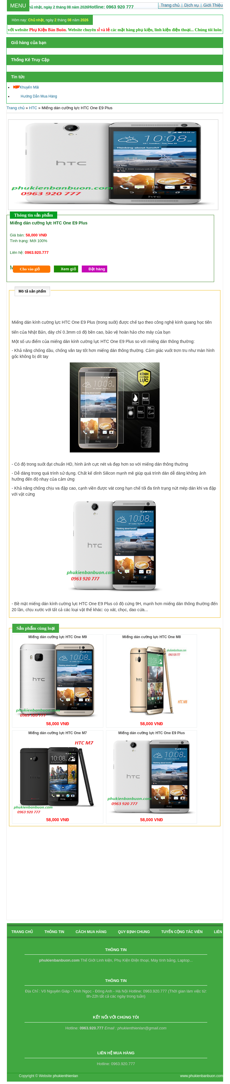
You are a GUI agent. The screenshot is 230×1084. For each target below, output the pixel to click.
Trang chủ (16, 108)
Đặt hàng (97, 269)
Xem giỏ (68, 269)
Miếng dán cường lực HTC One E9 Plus (151, 733)
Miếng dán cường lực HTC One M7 (57, 733)
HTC (33, 108)
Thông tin (54, 932)
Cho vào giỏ (30, 269)
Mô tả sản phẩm (32, 291)
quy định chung (134, 932)
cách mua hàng (91, 932)
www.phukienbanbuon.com (201, 1076)
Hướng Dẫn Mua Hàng (35, 96)
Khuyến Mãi (26, 87)
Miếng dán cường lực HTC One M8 (151, 637)
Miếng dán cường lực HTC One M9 (57, 637)
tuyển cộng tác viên (181, 932)
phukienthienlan (65, 1076)
